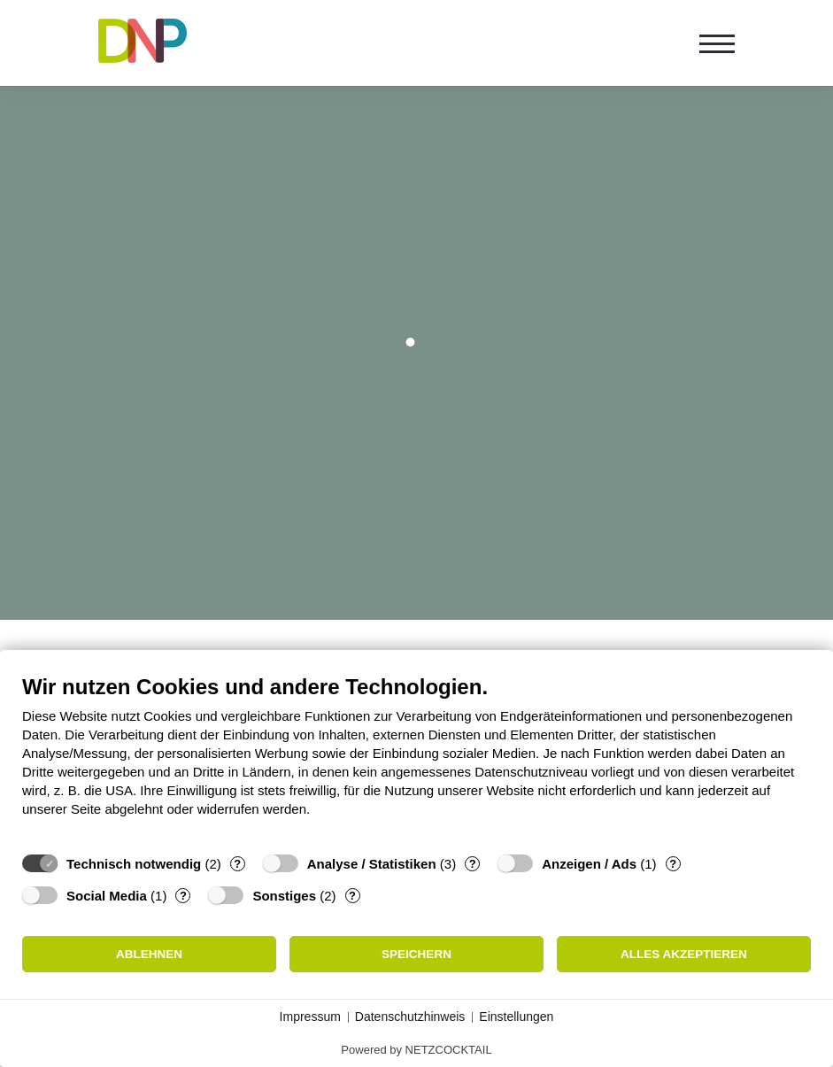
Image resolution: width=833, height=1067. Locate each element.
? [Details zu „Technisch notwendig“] (237, 863)
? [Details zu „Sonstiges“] (352, 895)
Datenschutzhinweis (410, 1016)
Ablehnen (149, 954)
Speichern (416, 954)
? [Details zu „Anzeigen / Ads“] (672, 863)
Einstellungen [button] (516, 1016)
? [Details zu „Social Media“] (183, 895)
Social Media (106, 895)
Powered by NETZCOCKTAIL (416, 1049)
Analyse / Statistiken (371, 863)
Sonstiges (284, 895)
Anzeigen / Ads (589, 863)
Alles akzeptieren (684, 954)
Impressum (310, 1016)
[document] (416, 759)
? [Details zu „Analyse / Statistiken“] (472, 863)
